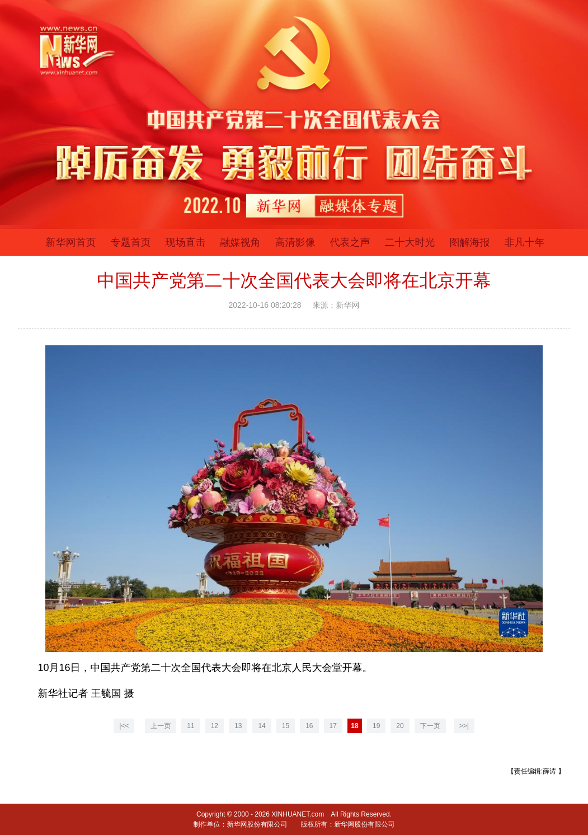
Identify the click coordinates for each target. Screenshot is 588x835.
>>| (464, 726)
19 (376, 726)
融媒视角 (240, 242)
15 (285, 726)
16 (309, 726)
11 (190, 726)
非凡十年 (525, 242)
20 (399, 726)
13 (238, 726)
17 (333, 726)
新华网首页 (71, 242)
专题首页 (131, 242)
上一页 (160, 726)
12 (214, 726)
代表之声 (350, 242)
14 (261, 726)
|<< (124, 726)
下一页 (430, 726)
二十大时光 (410, 242)
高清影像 (295, 242)
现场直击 (186, 242)
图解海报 (470, 242)
